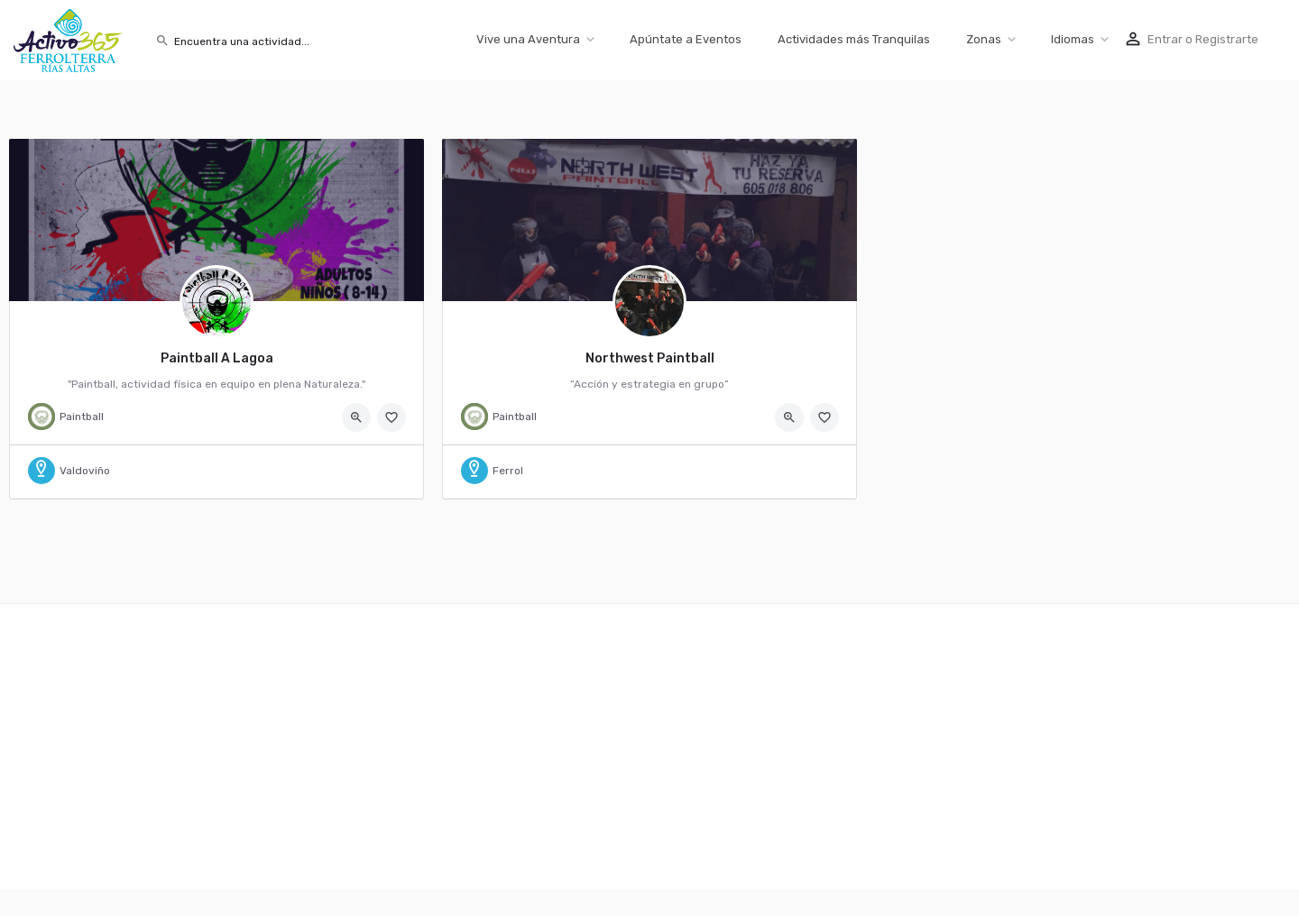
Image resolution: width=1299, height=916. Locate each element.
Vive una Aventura (528, 39)
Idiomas (1072, 39)
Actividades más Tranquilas (854, 39)
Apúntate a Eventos (686, 39)
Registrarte (1226, 39)
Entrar (1165, 39)
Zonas (983, 39)
